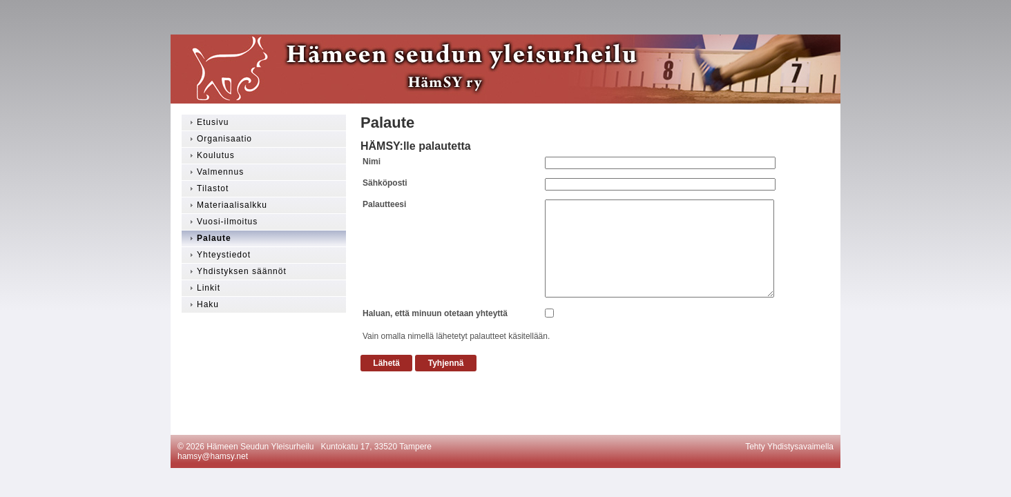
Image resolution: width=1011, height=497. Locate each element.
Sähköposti (385, 183)
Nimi (372, 161)
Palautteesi (384, 204)
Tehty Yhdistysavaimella (789, 446)
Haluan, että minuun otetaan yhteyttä (435, 313)
